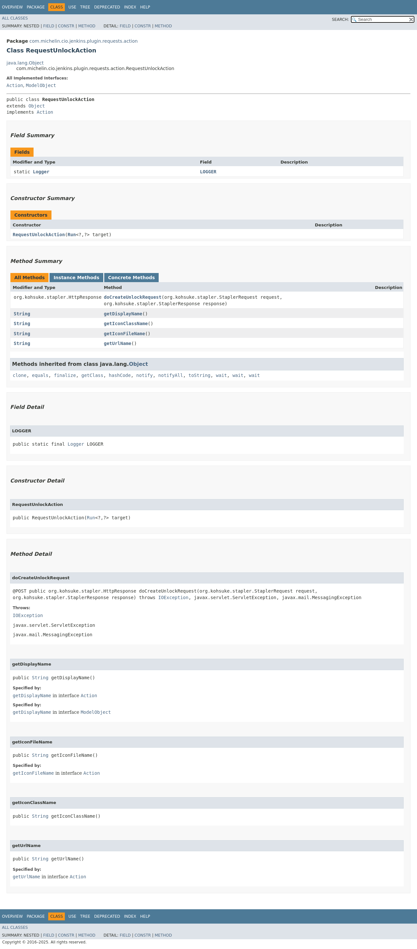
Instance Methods (76, 277)
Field (48, 26)
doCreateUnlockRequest (133, 297)
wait (221, 375)
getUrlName (117, 343)
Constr (66, 26)
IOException (173, 597)
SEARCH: (340, 19)
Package (36, 7)
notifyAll (170, 375)
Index (130, 7)
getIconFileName (124, 333)
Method (86, 26)
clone (19, 375)
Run (72, 234)
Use (72, 7)
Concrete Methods (131, 277)
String (22, 313)
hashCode (120, 375)
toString (199, 375)
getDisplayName (123, 313)
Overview (12, 7)
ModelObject (41, 85)
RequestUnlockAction (39, 234)
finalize (65, 375)
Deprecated (107, 7)
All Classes (15, 18)
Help (145, 7)
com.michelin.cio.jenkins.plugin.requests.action (83, 41)
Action (15, 85)
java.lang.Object (25, 62)
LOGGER (208, 171)
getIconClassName (126, 323)
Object (36, 105)
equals (40, 375)
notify (144, 375)
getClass (92, 375)
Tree (85, 7)
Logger (41, 171)
